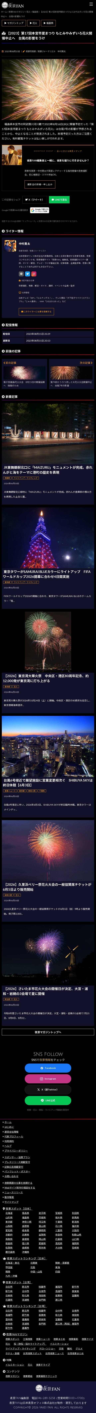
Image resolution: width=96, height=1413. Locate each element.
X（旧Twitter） (48, 1089)
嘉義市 (25, 1328)
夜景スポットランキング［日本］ (27, 1258)
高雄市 (58, 1291)
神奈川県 (26, 1221)
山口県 (75, 1239)
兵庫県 (25, 1234)
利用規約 (9, 1141)
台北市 (8, 1286)
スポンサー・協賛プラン (17, 1157)
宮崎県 (75, 1247)
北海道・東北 (12, 1262)
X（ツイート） (34, 199)
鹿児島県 (10, 1252)
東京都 (8, 1221)
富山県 (42, 1226)
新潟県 (75, 1221)
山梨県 (8, 1226)
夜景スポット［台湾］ (19, 1282)
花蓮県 (8, 1299)
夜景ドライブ (43, 1364)
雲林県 (8, 1319)
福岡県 (75, 1243)
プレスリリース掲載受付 (17, 1162)
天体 (61, 1348)
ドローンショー (47, 1348)
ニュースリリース (13, 1192)
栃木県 (58, 1217)
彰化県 (25, 1295)
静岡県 (42, 1230)
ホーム (7, 1122)
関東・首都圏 (62, 1262)
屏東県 (75, 1291)
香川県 (25, 1243)
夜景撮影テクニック (46, 1376)
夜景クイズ (87, 1339)
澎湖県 (25, 1299)
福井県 (75, 1226)
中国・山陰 (36, 1271)
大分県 (58, 1247)
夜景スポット (12, 1339)
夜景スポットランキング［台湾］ (27, 1306)
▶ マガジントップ (13, 23)
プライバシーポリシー (16, 1150)
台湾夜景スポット (32, 1353)
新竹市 (75, 1286)
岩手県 (42, 1213)
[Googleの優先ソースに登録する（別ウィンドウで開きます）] (39, 210)
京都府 (8, 1234)
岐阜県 (25, 1230)
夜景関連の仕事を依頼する (18, 1182)
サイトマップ (11, 1202)
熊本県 (42, 1247)
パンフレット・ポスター (17, 1171)
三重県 (58, 1230)
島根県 (25, 1239)
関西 (7, 1271)
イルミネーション (59, 1343)
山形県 (8, 1217)
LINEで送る (59, 199)
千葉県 (58, 1221)
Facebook (48, 1068)
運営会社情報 (11, 1131)
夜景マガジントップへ (48, 1032)
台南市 (42, 1291)
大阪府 (75, 1230)
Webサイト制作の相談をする (19, 1187)
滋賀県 (42, 1234)
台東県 (8, 1295)
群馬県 (75, 1217)
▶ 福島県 (48, 23)
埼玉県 (42, 1221)
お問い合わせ (11, 1176)
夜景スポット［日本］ (19, 1208)
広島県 (58, 1239)
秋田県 (75, 1213)
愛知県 (8, 1230)
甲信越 (8, 1267)
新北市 (25, 1286)
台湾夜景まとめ (75, 1353)
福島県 (25, 1217)
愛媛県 (42, 1243)
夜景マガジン (12, 1376)
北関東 (33, 1262)
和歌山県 (76, 1234)
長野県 (25, 1226)
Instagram (48, 1078)
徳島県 (8, 1243)
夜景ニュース (43, 1339)
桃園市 (42, 1286)
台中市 (25, 1291)
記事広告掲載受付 (13, 1166)
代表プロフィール (13, 1136)
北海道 (8, 1213)
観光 (69, 1348)
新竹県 (8, 1291)
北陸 (32, 1267)
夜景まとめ (59, 1339)
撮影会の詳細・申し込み (39, 184)
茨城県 (42, 1217)
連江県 (58, 1299)
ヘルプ (7, 1146)
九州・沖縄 (11, 1275)
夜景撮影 (73, 1339)
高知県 (58, 1243)
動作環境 (9, 1197)
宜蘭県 (75, 1295)
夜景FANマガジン (17, 1334)
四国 (57, 1271)
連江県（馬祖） (63, 1323)
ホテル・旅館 (12, 1353)
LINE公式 (48, 1100)
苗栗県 (58, 1295)
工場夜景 (27, 1339)
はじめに (9, 1127)
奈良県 (58, 1234)
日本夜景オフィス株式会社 (39, 1402)
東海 (57, 1267)
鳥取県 (8, 1239)
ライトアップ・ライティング (20, 1348)
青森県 (25, 1213)
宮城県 (58, 1213)
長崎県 (25, 1247)
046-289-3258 (46, 1398)
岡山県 (42, 1239)
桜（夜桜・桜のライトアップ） (30, 1343)
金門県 (42, 1299)
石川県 (58, 1226)
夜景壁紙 (27, 1376)
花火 (7, 1343)
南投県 (42, 1295)
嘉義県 (25, 1319)
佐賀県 (8, 1247)
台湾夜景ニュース (54, 1353)
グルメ (79, 1348)
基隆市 (58, 1286)
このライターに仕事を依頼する (36, 311)
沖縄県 (25, 1252)
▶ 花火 (33, 23)
